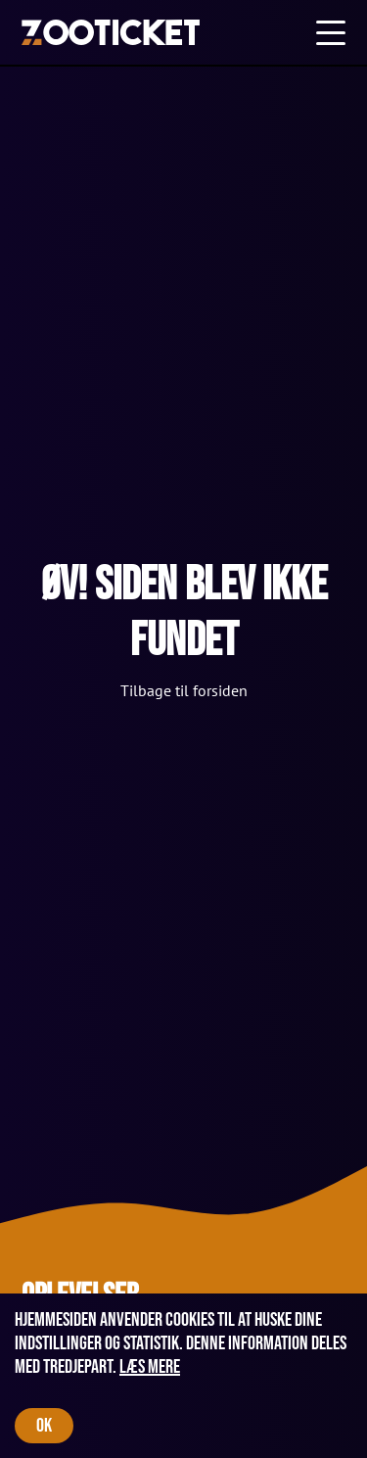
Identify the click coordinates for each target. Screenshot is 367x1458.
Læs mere (149, 1367)
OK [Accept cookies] (44, 1425)
